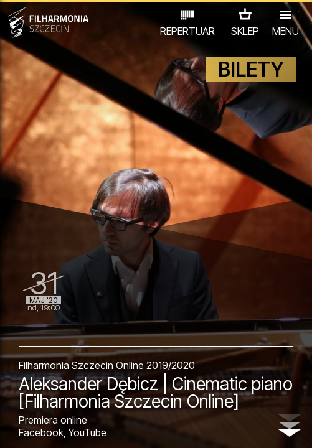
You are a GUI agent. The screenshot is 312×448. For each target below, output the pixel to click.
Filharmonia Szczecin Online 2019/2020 (107, 365)
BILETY (251, 69)
